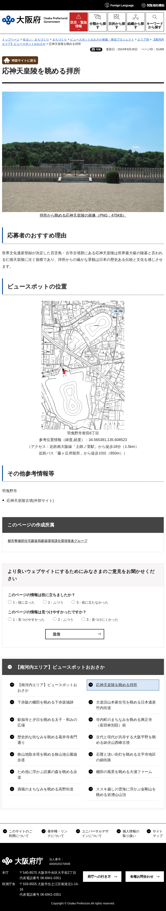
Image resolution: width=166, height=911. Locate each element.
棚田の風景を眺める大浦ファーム (124, 772)
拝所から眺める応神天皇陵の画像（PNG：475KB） (83, 215)
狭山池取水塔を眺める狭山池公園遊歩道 (47, 757)
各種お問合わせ (141, 876)
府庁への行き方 (99, 876)
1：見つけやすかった (29, 619)
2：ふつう (55, 602)
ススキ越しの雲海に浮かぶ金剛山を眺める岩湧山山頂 (126, 792)
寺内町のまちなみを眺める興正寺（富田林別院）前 (124, 722)
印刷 (98, 49)
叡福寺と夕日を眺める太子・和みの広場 (47, 722)
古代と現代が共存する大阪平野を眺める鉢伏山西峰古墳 (126, 740)
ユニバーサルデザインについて (95, 833)
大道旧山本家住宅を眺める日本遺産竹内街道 (126, 705)
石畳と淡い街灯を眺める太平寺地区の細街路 (126, 757)
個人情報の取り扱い (131, 833)
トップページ (11, 39)
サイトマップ (158, 833)
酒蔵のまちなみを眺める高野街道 (45, 789)
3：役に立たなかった (92, 602)
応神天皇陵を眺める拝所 (116, 685)
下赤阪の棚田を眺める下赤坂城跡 (45, 702)
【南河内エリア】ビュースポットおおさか (60, 667)
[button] (119, 5)
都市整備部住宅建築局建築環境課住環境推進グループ (47, 541)
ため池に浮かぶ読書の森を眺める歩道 (47, 774)
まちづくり (59, 39)
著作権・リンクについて (57, 833)
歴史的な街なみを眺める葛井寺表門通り (47, 740)
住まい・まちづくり (36, 39)
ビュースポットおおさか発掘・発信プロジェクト (102, 39)
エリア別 (143, 39)
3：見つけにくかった (102, 619)
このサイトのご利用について (20, 833)
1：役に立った (24, 602)
